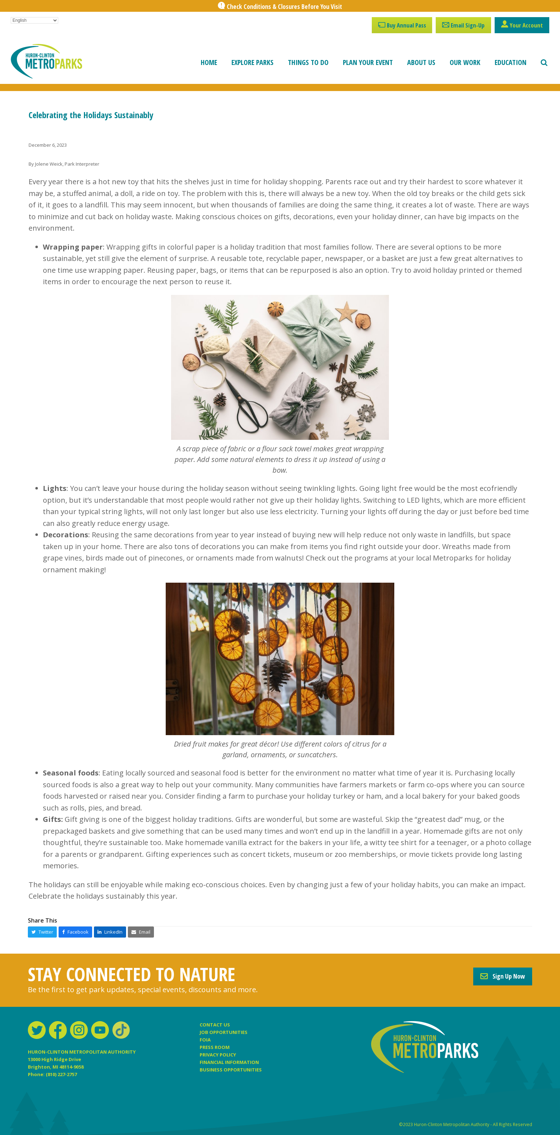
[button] (544, 62)
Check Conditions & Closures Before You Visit (284, 6)
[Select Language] (34, 20)
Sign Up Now (502, 976)
